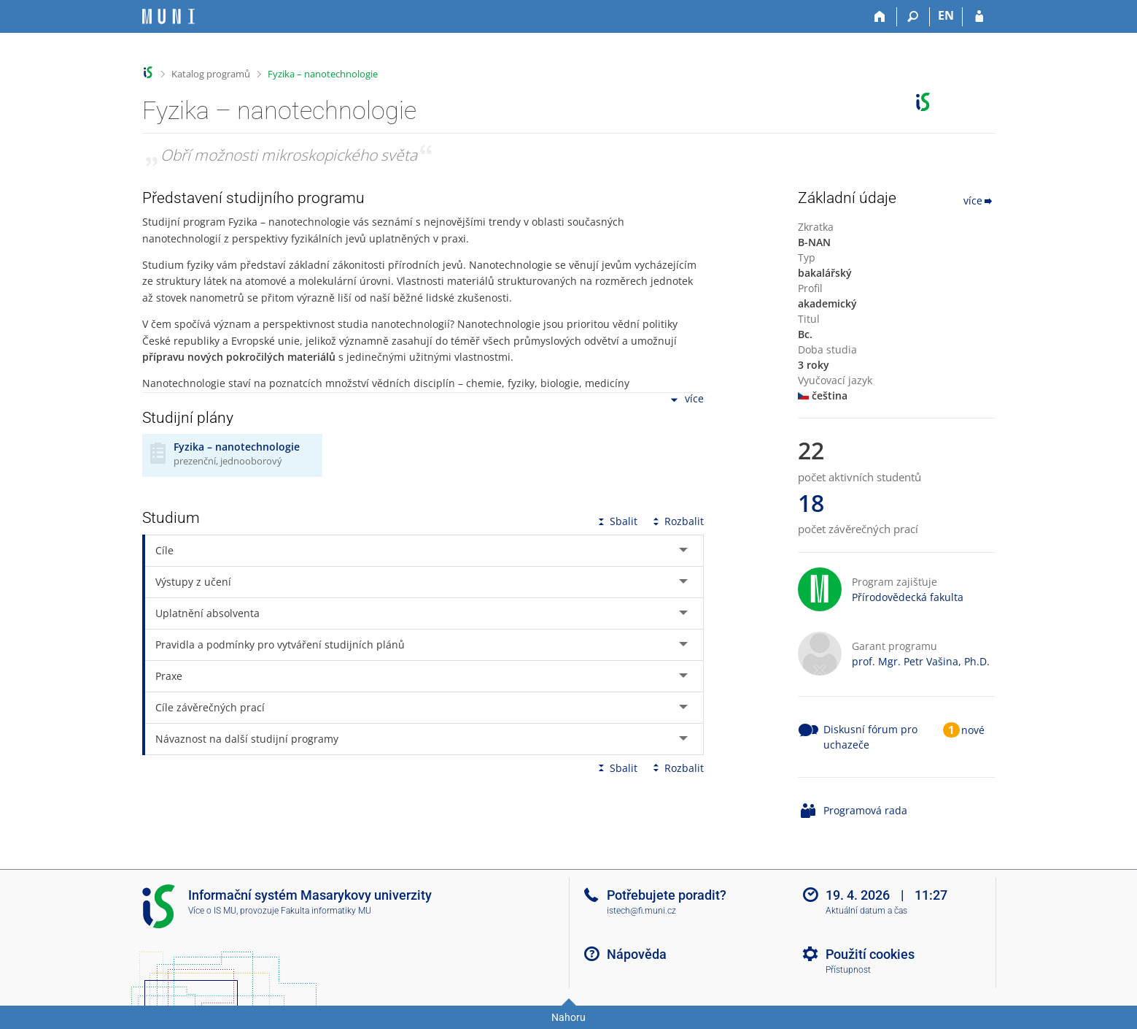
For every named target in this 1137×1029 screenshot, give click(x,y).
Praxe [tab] (168, 676)
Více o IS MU (212, 911)
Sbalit (616, 521)
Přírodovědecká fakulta (907, 597)
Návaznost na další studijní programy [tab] (246, 739)
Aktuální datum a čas (866, 911)
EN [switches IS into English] (946, 15)
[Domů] (880, 16)
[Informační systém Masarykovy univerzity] (168, 16)
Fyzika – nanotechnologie (323, 73)
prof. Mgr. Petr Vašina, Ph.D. (921, 661)
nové (973, 730)
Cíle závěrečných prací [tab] (210, 707)
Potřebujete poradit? (666, 895)
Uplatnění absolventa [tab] (207, 613)
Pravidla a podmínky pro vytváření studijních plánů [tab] (280, 644)
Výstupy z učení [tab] (193, 582)
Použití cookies (870, 954)
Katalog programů (210, 73)
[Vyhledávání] (913, 16)
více (685, 400)
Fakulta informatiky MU (326, 911)
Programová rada (865, 810)
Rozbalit (677, 521)
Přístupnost (848, 970)
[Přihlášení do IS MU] (979, 16)
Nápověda (637, 954)
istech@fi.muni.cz (641, 911)
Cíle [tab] (164, 550)
